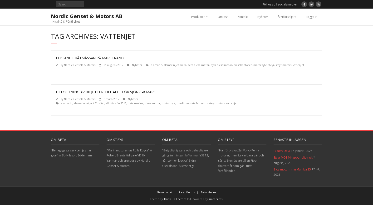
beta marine (135, 103)
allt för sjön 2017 (116, 103)
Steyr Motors (186, 192)
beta (183, 65)
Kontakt (243, 17)
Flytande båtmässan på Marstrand (90, 57)
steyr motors (283, 65)
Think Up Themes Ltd (177, 199)
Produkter (198, 17)
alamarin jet (171, 65)
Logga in (311, 17)
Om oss (223, 17)
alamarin (156, 65)
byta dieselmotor (221, 65)
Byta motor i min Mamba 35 (292, 169)
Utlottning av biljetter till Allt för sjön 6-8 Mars (106, 92)
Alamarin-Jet (164, 192)
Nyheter (262, 17)
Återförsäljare (287, 17)
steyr (271, 65)
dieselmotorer (243, 65)
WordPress (215, 199)
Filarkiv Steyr (282, 151)
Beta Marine (208, 192)
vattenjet (298, 65)
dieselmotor (152, 103)
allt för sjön (97, 103)
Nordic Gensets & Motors (79, 65)
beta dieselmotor (198, 65)
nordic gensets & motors (192, 103)
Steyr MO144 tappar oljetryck (293, 157)
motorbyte (260, 65)
